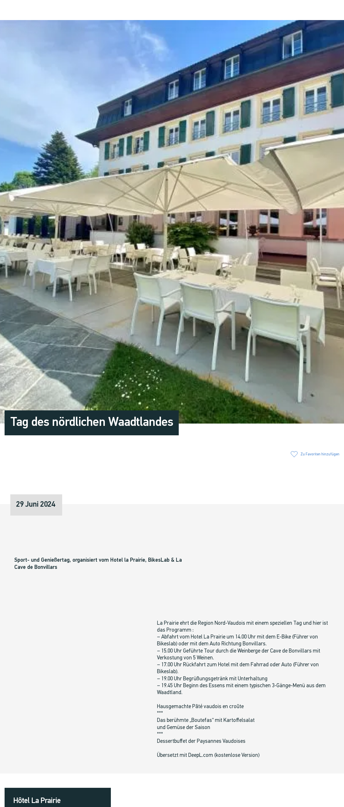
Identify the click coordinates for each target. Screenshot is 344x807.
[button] (276, 10)
